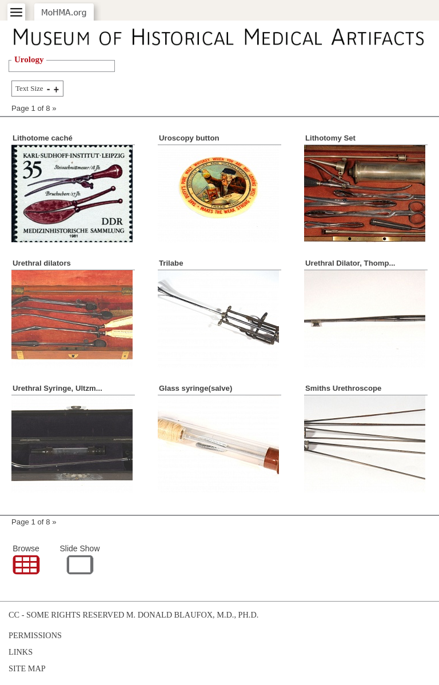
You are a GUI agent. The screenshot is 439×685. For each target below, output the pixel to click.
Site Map (27, 668)
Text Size (29, 88)
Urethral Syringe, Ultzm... (57, 388)
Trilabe (171, 263)
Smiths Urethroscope (343, 388)
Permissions (35, 635)
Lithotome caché (43, 138)
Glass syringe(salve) (195, 388)
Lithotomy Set (330, 138)
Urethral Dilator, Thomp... (350, 263)
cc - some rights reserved (66, 614)
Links (21, 651)
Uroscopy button (189, 138)
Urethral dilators (42, 263)
